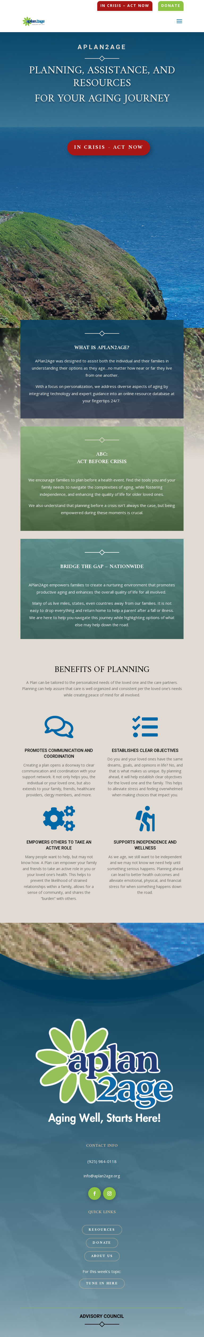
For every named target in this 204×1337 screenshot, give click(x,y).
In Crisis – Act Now (124, 6)
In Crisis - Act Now (108, 147)
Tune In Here (102, 1283)
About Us (102, 1256)
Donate (170, 6)
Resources (102, 1229)
